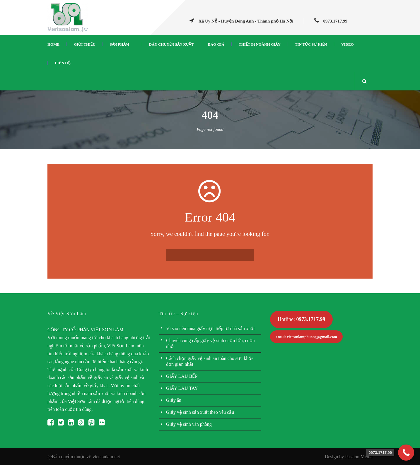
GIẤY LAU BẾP (181, 376)
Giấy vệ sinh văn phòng (189, 424)
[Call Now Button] (406, 453)
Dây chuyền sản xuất (171, 44)
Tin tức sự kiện (311, 44)
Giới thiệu (84, 44)
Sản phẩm (119, 44)
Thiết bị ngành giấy (260, 44)
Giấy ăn (173, 400)
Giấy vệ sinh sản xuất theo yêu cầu (200, 412)
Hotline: (301, 319)
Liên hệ (63, 63)
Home (53, 44)
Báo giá (216, 44)
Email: (306, 336)
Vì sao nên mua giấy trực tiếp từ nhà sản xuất (210, 328)
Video (347, 44)
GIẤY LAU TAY (182, 388)
